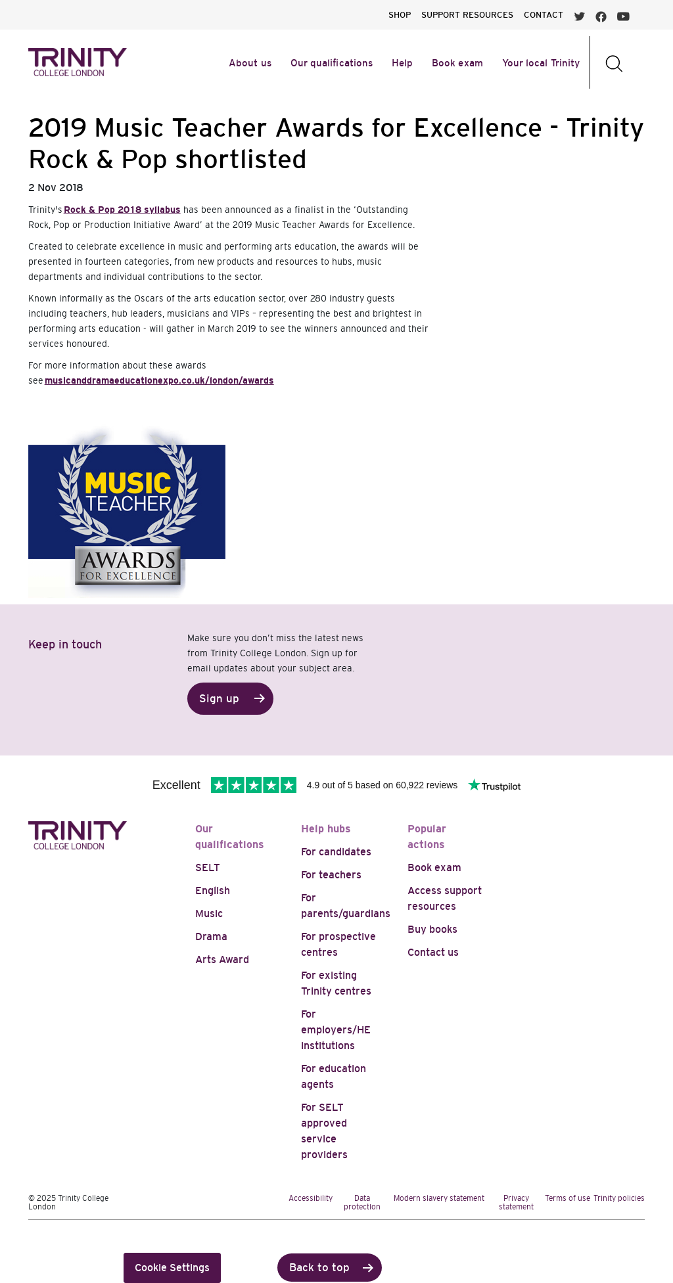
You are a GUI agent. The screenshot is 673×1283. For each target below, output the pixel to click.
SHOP (399, 15)
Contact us (433, 952)
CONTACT (543, 15)
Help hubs (326, 828)
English (212, 890)
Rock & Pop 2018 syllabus (122, 209)
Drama (211, 936)
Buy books (432, 929)
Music (209, 913)
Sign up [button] (219, 698)
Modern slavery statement (439, 1198)
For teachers (331, 874)
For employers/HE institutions (336, 1029)
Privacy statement (516, 1202)
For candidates (336, 851)
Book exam (434, 867)
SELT (207, 867)
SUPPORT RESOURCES (467, 15)
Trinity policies (619, 1198)
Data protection (362, 1202)
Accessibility (311, 1198)
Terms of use (567, 1198)
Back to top (319, 1267)
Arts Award (222, 959)
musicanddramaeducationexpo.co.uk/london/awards (159, 380)
